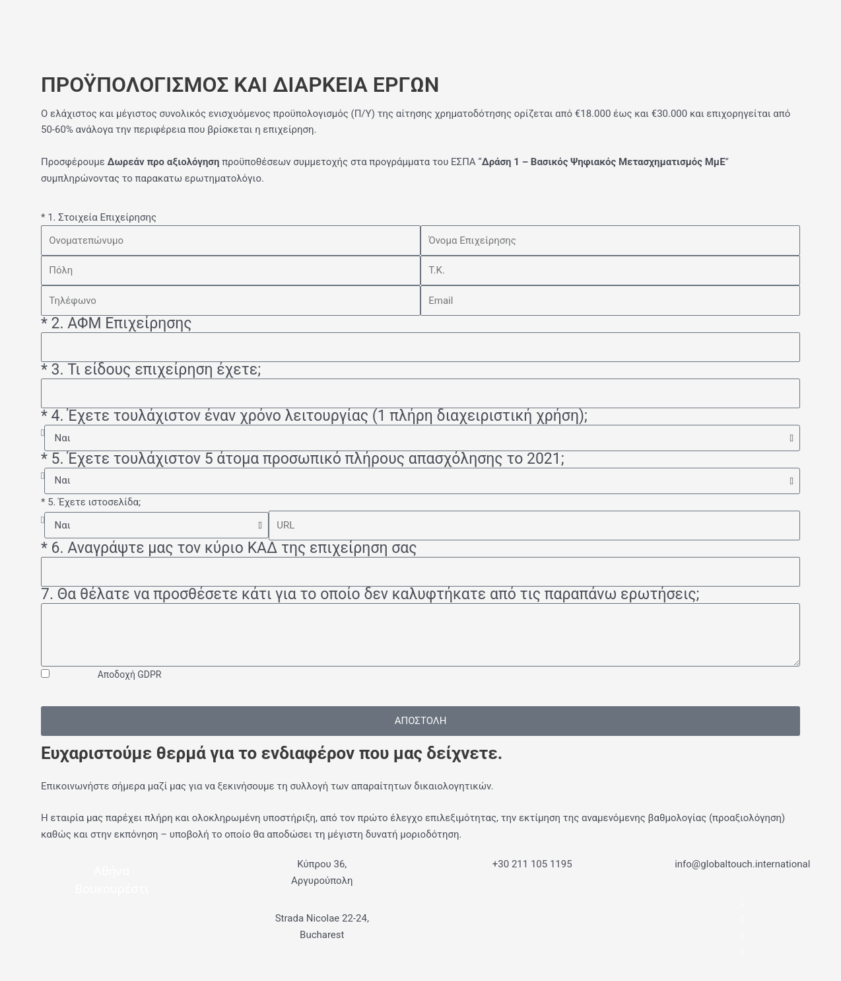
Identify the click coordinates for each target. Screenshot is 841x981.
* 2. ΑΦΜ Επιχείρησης (116, 324)
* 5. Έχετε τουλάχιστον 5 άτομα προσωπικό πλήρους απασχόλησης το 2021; (302, 459)
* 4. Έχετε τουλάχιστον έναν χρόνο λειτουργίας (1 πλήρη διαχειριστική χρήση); (314, 416)
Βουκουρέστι (112, 888)
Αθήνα (112, 871)
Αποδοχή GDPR (130, 674)
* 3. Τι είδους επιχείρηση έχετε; (151, 370)
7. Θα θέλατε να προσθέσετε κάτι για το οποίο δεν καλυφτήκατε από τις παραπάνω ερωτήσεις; (370, 595)
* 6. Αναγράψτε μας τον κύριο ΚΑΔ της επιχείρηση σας (229, 548)
